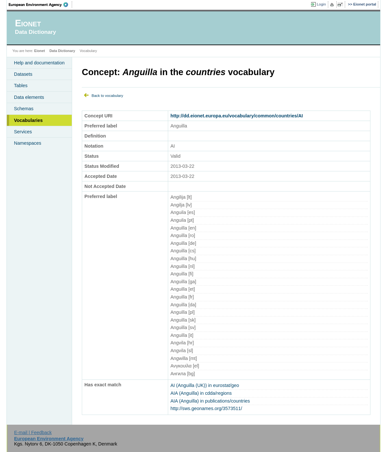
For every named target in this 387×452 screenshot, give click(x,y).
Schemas (23, 108)
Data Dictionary (62, 51)
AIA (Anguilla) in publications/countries (210, 401)
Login (321, 4)
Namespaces (27, 143)
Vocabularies (28, 120)
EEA (40, 4)
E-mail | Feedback (33, 432)
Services (23, 131)
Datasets (23, 74)
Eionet (39, 51)
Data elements (29, 97)
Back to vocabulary (107, 96)
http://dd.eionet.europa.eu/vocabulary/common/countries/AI (236, 115)
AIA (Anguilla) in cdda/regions (201, 393)
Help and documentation (39, 62)
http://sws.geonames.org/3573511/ (206, 408)
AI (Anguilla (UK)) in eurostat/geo (204, 385)
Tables (21, 85)
